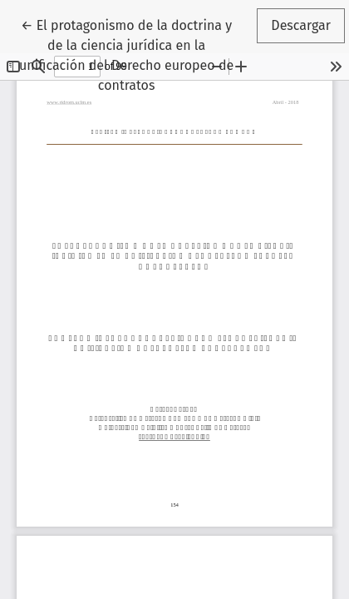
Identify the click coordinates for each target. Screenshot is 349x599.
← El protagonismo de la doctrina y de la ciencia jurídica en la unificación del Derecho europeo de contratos (126, 54)
